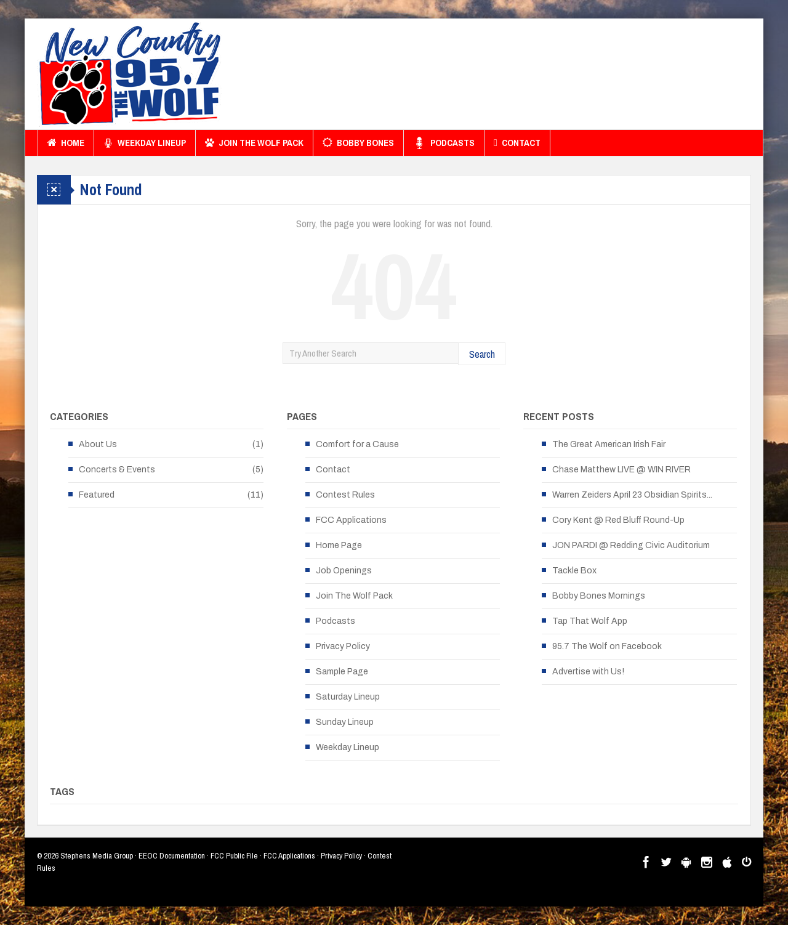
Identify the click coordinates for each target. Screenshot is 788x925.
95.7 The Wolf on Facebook (607, 646)
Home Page (339, 545)
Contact (517, 143)
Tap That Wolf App (589, 621)
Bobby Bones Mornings (598, 595)
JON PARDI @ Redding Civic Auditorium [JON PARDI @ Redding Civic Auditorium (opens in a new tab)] (631, 545)
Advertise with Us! (588, 671)
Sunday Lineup (345, 722)
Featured (97, 494)
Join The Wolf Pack (254, 143)
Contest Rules (345, 494)
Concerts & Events (117, 469)
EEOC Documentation (172, 855)
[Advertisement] (527, 77)
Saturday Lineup (348, 696)
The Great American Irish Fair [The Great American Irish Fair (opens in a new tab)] (608, 444)
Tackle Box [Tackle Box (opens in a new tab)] (574, 570)
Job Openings (344, 570)
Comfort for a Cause (357, 444)
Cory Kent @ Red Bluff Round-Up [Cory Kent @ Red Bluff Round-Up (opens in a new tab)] (618, 520)
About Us (98, 444)
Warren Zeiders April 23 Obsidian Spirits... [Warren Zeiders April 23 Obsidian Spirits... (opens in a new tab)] (632, 494)
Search (482, 354)
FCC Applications (351, 520)
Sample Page (342, 671)
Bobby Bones (358, 143)
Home (65, 143)
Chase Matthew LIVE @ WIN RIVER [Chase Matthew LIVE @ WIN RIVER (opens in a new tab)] (621, 469)
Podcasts (444, 143)
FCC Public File (234, 855)
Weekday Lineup (144, 143)
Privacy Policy (343, 646)
